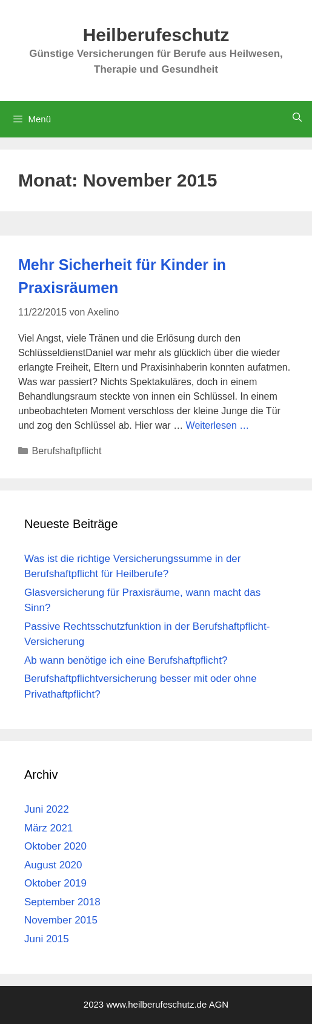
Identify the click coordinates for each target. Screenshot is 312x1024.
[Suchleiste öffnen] (297, 117)
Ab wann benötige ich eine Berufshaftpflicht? (126, 660)
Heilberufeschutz (156, 35)
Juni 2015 (46, 939)
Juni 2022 (46, 809)
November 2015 (61, 920)
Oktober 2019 (55, 883)
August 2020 (53, 865)
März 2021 (48, 828)
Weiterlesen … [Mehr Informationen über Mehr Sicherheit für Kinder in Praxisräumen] (218, 425)
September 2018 (62, 902)
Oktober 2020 (55, 846)
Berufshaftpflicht (67, 451)
